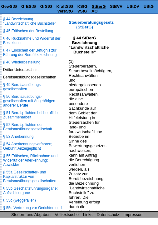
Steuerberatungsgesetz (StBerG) (91, 24)
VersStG (65, 11)
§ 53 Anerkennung (18, 136)
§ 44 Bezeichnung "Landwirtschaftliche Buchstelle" (29, 21)
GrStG (46, 6)
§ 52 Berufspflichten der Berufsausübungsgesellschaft (27, 126)
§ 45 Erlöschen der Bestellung (28, 31)
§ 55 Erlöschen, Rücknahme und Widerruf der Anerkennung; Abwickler (30, 160)
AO (94, 11)
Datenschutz (108, 214)
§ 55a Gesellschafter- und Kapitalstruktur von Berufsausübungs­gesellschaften (29, 176)
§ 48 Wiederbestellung (21, 62)
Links (87, 214)
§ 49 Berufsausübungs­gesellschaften (22, 86)
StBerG (99, 6)
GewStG (9, 6)
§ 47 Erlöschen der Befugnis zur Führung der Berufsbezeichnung (30, 52)
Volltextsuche (67, 214)
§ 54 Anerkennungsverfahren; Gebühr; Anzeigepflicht (27, 146)
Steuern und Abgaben (31, 214)
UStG (149, 6)
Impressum (134, 214)
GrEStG (28, 6)
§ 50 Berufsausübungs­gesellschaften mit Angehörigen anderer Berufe (29, 101)
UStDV (133, 6)
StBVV (116, 6)
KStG (82, 6)
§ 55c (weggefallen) (19, 200)
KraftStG (65, 6)
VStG (82, 11)
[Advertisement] (127, 39)
